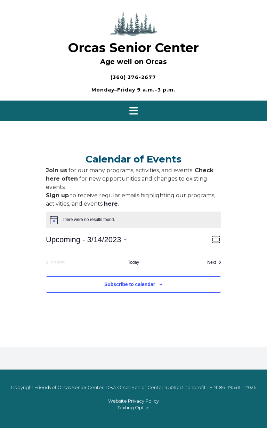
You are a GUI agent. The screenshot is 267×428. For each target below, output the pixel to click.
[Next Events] (214, 262)
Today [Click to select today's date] (133, 262)
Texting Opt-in (133, 407)
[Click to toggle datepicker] (86, 239)
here (111, 203)
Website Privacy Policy (133, 401)
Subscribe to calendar (129, 284)
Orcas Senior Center (133, 47)
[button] (133, 111)
